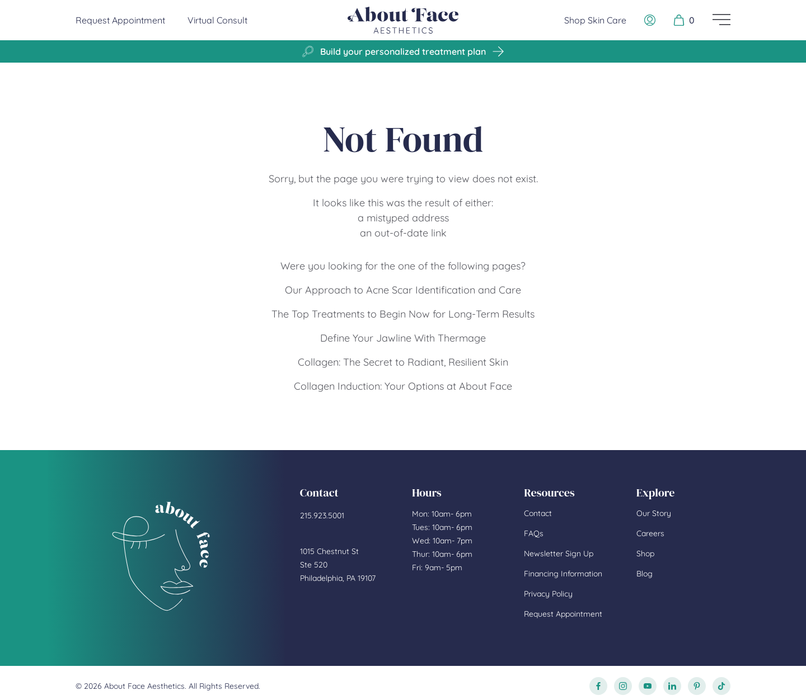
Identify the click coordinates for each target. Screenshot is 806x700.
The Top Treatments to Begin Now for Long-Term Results (403, 314)
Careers (650, 533)
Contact (538, 513)
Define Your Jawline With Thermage (403, 338)
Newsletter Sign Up (558, 553)
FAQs (533, 533)
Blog (644, 574)
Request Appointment (120, 19)
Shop (645, 553)
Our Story (653, 513)
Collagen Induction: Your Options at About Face (403, 386)
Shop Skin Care (595, 20)
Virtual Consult (217, 20)
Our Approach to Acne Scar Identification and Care (403, 289)
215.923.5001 (322, 515)
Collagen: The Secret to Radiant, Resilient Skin (403, 362)
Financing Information (563, 574)
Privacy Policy (548, 594)
